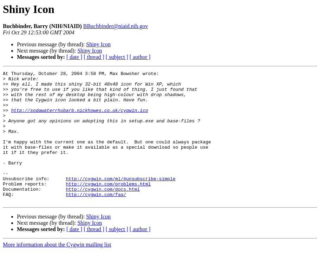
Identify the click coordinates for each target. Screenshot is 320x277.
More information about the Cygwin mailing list (57, 271)
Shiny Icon (98, 44)
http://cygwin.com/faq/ (96, 219)
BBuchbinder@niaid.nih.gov (115, 26)
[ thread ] (94, 57)
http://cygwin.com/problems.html (108, 207)
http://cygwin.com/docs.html (103, 213)
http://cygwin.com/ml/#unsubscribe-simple (120, 200)
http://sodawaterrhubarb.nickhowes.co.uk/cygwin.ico (79, 118)
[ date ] (74, 57)
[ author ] (140, 57)
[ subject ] (117, 57)
